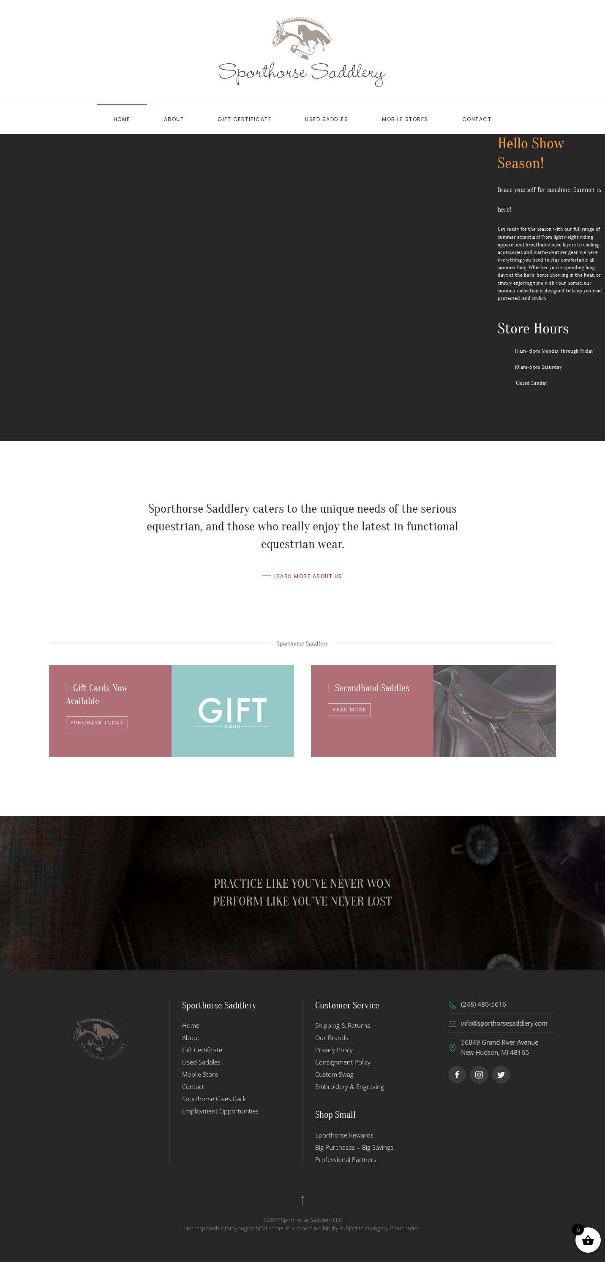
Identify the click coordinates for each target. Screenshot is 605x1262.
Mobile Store (200, 1074)
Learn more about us (308, 577)
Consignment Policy (343, 1062)
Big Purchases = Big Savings (354, 1147)
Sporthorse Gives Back (214, 1098)
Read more (349, 709)
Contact (477, 119)
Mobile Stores (405, 119)
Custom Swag (334, 1074)
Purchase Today (97, 722)
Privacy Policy (334, 1050)
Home (122, 119)
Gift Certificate (244, 119)
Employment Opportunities (220, 1111)
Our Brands (331, 1037)
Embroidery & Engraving (349, 1086)
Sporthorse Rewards (344, 1135)
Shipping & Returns (342, 1025)
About (174, 119)
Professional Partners (345, 1159)
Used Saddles (326, 119)
